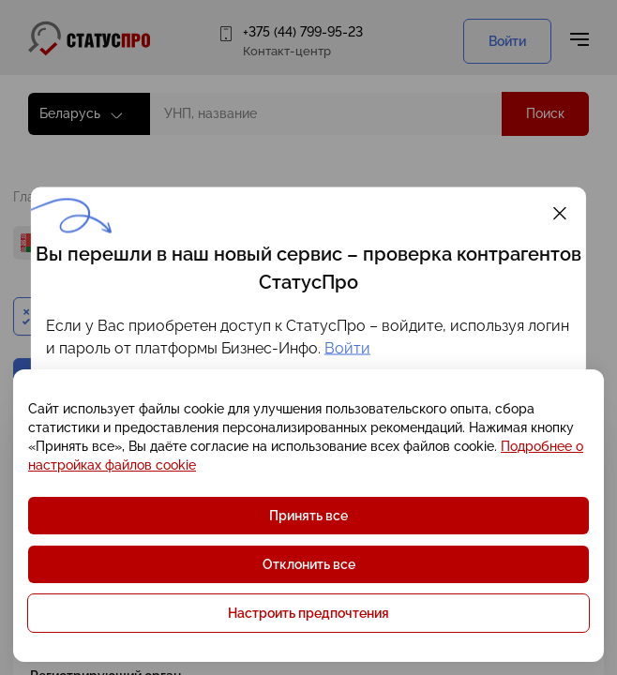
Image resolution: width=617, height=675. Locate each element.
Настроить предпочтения (308, 613)
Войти (347, 348)
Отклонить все (309, 564)
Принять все (308, 515)
